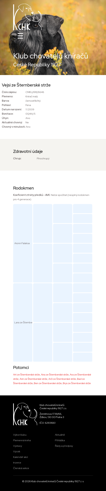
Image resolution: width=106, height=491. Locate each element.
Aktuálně (60, 434)
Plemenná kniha (22, 440)
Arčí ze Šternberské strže (62, 379)
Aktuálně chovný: (12, 122)
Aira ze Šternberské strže (55, 374)
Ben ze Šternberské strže (48, 383)
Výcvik (16, 451)
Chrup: (17, 158)
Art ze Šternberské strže (26, 374)
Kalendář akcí (20, 457)
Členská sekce (21, 468)
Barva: (5, 100)
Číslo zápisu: (9, 92)
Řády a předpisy (64, 446)
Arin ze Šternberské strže (33, 379)
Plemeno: (7, 96)
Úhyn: (5, 118)
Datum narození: (12, 109)
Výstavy (17, 446)
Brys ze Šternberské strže (77, 383)
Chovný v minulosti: (13, 126)
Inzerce (17, 462)
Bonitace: (7, 113)
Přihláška (60, 440)
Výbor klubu (19, 434)
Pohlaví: (6, 105)
